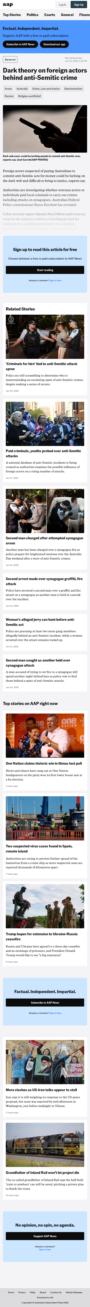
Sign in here (55, 280)
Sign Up (78, 4)
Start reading (45, 270)
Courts (49, 14)
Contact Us (56, 1292)
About (43, 1292)
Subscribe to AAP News (20, 44)
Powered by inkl (45, 1297)
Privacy (22, 1292)
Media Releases (74, 1292)
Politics (32, 14)
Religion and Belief (29, 96)
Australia (22, 88)
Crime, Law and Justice (46, 88)
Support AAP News (45, 1236)
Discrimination (73, 88)
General (67, 14)
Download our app (54, 44)
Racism (9, 96)
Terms (11, 1292)
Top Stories (12, 14)
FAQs (32, 1292)
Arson (8, 88)
